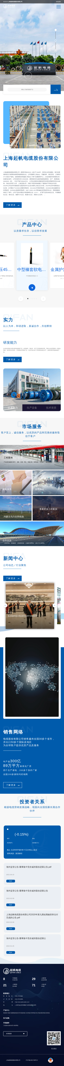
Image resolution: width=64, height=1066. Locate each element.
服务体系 (10, 1025)
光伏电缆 (28, 1012)
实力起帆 (6, 1018)
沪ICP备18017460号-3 (32, 1060)
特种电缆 (33, 1012)
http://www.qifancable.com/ (22, 1002)
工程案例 (5, 1025)
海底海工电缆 (6, 1012)
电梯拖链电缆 (14, 1012)
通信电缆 (43, 1012)
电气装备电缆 (21, 1012)
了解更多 (11, 205)
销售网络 (15, 1025)
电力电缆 (38, 1012)
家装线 (48, 1012)
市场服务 (6, 1023)
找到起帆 (58, 1)
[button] (27, 298)
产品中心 (6, 1010)
